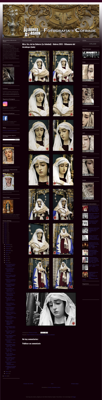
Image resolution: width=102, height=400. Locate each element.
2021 (5, 227)
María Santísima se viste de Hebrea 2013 (36, 334)
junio (7, 256)
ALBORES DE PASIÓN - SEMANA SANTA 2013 (10, 368)
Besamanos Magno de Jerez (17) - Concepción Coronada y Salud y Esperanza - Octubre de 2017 (94, 216)
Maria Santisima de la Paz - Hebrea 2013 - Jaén (10, 328)
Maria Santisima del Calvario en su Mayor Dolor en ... (10, 270)
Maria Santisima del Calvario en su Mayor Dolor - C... (10, 290)
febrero (7, 371)
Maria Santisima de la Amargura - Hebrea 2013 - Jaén (10, 345)
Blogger (74, 396)
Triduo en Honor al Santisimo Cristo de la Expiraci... (10, 304)
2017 (5, 235)
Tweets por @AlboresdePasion (10, 130)
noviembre (8, 246)
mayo (7, 258)
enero (7, 373)
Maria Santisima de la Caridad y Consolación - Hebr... (10, 341)
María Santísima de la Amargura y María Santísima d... (10, 265)
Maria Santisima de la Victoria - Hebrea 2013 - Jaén (10, 359)
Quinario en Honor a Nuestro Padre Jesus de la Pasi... (10, 313)
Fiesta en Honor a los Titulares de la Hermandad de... (10, 294)
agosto (7, 252)
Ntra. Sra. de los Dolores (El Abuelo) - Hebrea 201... (10, 354)
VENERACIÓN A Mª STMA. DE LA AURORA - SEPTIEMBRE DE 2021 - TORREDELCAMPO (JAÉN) (90, 276)
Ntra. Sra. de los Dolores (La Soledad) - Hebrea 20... (10, 299)
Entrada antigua (74, 383)
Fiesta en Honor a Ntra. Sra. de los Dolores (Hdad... (10, 276)
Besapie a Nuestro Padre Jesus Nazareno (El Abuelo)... (9, 322)
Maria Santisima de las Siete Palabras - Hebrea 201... (10, 336)
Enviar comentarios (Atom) (54, 387)
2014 (5, 241)
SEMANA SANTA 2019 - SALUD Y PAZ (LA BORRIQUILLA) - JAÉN (94, 230)
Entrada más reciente (28, 383)
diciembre (8, 244)
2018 (5, 233)
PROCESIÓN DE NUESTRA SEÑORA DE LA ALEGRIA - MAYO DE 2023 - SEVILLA (93, 253)
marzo (7, 262)
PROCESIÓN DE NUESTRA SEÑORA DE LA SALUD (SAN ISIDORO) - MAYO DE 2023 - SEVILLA (94, 260)
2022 (5, 225)
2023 (5, 223)
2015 (5, 238)
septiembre (8, 250)
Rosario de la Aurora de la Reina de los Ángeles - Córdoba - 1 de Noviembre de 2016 (94, 237)
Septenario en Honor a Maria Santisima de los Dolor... (10, 281)
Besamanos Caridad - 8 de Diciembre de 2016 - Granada (94, 222)
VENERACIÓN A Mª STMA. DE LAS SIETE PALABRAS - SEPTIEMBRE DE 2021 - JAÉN (94, 245)
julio (7, 254)
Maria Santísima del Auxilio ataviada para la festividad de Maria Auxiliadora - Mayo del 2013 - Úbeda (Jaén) (94, 209)
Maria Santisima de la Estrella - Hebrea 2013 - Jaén (10, 332)
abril (7, 260)
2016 (5, 237)
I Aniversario (8, 273)
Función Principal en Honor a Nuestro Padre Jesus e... (10, 309)
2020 (5, 229)
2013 (5, 243)
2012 (5, 376)
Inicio (52, 383)
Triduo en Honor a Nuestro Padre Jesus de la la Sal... (10, 317)
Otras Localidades (51, 334)
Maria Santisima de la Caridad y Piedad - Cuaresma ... (10, 285)
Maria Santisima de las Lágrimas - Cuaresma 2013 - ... (10, 363)
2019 (5, 231)
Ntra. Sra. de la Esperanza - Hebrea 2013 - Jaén (10, 350)
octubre (7, 248)
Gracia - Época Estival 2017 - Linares (94, 265)
